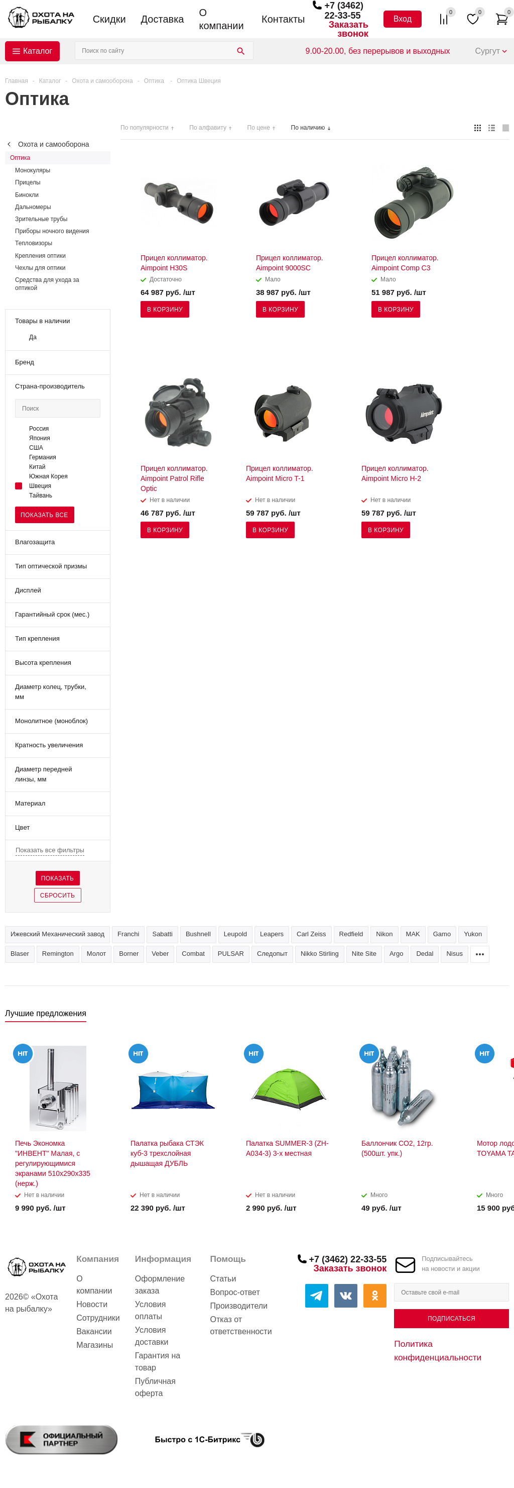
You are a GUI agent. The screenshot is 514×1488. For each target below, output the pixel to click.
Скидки (109, 19)
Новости (91, 1304)
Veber (160, 953)
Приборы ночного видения (52, 231)
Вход (403, 19)
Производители (239, 1306)
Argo (396, 953)
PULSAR (231, 953)
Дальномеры (33, 207)
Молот (96, 953)
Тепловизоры (33, 243)
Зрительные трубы (41, 219)
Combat (193, 953)
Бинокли (27, 195)
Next (501, 1016)
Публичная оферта (155, 1387)
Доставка (162, 19)
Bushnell (198, 934)
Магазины (94, 1345)
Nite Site (364, 953)
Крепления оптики (40, 255)
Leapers (272, 934)
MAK (413, 934)
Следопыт (272, 953)
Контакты (283, 19)
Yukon (473, 934)
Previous (484, 1016)
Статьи (223, 1278)
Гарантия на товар (157, 1361)
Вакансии (94, 1331)
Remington (58, 953)
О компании (221, 19)
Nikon (384, 934)
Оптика (20, 157)
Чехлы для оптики (40, 267)
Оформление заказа (160, 1284)
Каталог (37, 51)
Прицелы (28, 182)
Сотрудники (98, 1318)
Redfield (351, 934)
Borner (129, 953)
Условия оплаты (150, 1310)
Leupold (235, 934)
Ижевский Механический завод (57, 934)
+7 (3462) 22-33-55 (343, 11)
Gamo (442, 934)
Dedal (424, 953)
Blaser (20, 953)
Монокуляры (32, 170)
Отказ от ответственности (241, 1325)
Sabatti (162, 934)
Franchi (128, 934)
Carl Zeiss (311, 934)
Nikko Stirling (320, 953)
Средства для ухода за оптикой (47, 283)
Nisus (454, 953)
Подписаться (451, 1318)
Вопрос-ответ (235, 1292)
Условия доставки (152, 1336)
